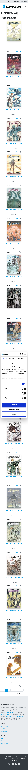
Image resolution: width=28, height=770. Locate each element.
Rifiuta (14, 414)
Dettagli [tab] (11, 358)
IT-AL (9, 758)
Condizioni (4, 731)
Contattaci (4, 728)
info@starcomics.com (7, 714)
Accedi (9, 1)
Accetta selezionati (14, 409)
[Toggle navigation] (26, 6)
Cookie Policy (14, 760)
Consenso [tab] (4, 358)
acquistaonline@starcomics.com (14, 716)
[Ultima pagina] (22, 690)
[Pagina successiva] (19, 690)
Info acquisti (4, 726)
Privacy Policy (14, 758)
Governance (22, 758)
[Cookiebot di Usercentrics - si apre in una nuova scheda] (20, 354)
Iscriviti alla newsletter (7, 743)
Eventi (2, 741)
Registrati (16, 1)
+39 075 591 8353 (8, 712)
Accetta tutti (14, 404)
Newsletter (24, 1)
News (2, 738)
